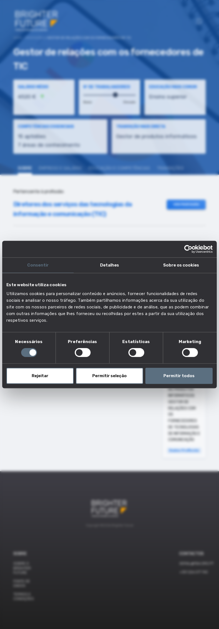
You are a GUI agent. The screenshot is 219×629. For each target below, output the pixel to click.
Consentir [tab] (38, 265)
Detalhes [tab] (109, 265)
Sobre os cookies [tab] (181, 265)
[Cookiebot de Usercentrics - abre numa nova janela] (188, 249)
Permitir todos (179, 375)
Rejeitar (40, 375)
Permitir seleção (109, 375)
